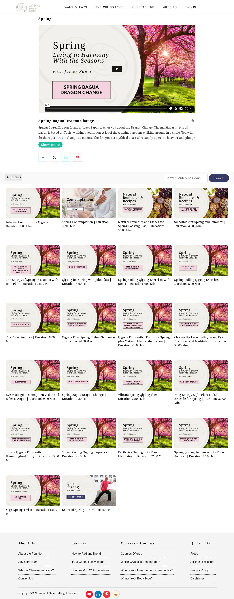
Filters (13, 177)
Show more (50, 144)
